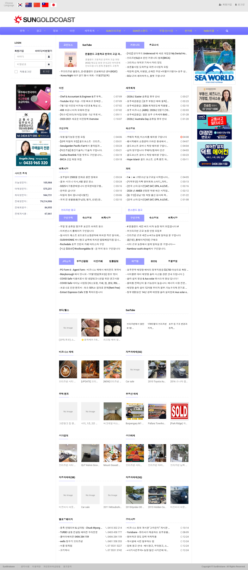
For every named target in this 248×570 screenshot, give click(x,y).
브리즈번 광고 (68, 210)
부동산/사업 (166, 30)
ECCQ (154, 261)
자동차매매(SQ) (134, 477)
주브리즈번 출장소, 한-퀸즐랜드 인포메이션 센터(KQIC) (89, 71)
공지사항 (130, 519)
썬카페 (188, 30)
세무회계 (89, 30)
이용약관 (36, 566)
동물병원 (172, 261)
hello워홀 (209, 30)
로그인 (240, 4)
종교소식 (153, 45)
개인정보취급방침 (51, 566)
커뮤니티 (135, 45)
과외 (128, 168)
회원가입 (225, 4)
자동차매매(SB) (67, 477)
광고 (38, 30)
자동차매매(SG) (134, 352)
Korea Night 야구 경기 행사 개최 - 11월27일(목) (85, 75)
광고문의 (67, 566)
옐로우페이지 (66, 519)
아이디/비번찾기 (43, 51)
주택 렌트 (64, 394)
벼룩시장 (63, 168)
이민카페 (98, 261)
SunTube (87, 45)
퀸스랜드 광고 (135, 210)
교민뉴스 (68, 45)
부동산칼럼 (82, 261)
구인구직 (63, 128)
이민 (72, 30)
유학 (22, 30)
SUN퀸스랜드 (140, 30)
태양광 (135, 261)
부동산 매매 (132, 394)
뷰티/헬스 (64, 310)
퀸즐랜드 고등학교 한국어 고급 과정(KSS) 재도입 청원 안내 (115, 54)
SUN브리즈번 (113, 30)
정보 (55, 30)
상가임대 (63, 435)
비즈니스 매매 (66, 352)
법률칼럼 (113, 261)
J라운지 (66, 261)
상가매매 (130, 435)
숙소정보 (130, 128)
